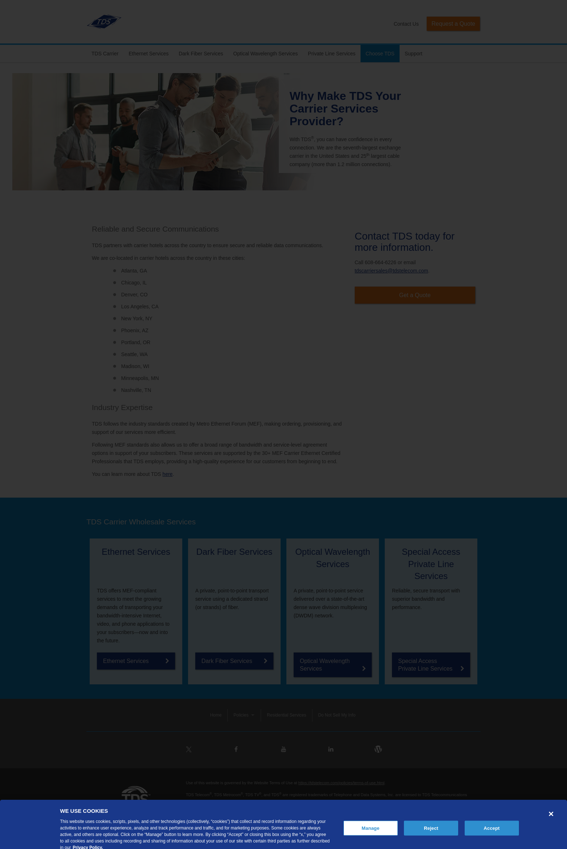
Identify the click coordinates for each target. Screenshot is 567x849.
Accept (492, 834)
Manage (370, 834)
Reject (431, 834)
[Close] (551, 820)
